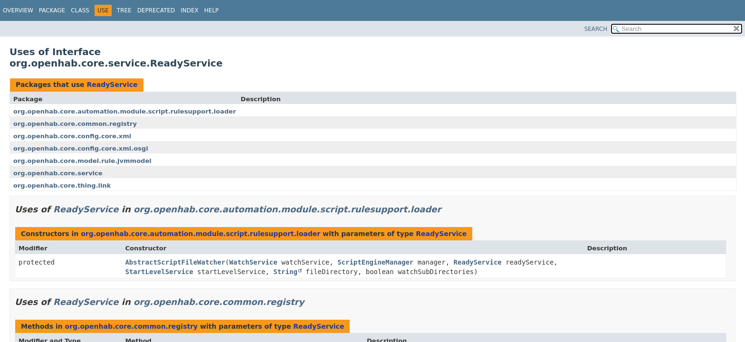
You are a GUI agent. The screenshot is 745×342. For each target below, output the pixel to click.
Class (80, 10)
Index (190, 10)
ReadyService (111, 84)
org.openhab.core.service (58, 173)
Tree (124, 10)
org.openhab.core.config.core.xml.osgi (80, 148)
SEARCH (596, 29)
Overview (18, 10)
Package (52, 10)
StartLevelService (159, 272)
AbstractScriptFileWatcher (175, 262)
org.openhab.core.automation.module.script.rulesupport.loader (124, 111)
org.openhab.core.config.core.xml (72, 136)
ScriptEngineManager (375, 262)
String (285, 272)
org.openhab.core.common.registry (75, 123)
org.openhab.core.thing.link (62, 185)
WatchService (253, 262)
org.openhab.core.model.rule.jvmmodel (82, 160)
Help (211, 10)
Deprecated (156, 10)
